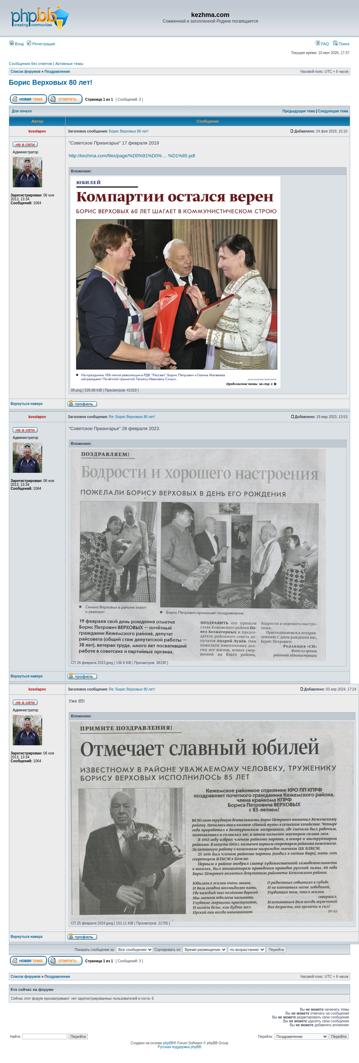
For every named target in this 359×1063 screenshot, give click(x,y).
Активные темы (69, 63)
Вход (17, 44)
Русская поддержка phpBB (179, 1047)
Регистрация (41, 44)
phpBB (168, 1043)
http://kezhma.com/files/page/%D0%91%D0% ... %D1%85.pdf (132, 155)
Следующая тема (333, 111)
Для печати (22, 111)
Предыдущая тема (299, 111)
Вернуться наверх (27, 404)
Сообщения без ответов (30, 63)
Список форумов (26, 72)
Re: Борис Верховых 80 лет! (132, 417)
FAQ (322, 44)
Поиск (341, 44)
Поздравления (57, 72)
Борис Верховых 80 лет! (50, 82)
